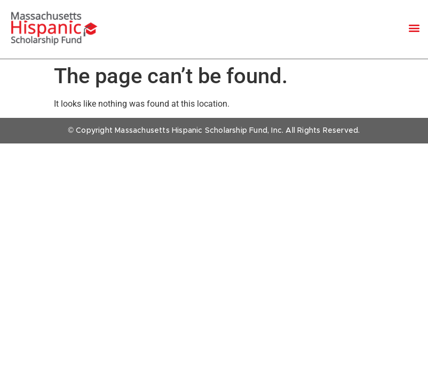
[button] (414, 28)
